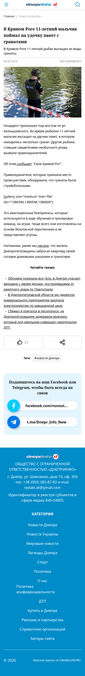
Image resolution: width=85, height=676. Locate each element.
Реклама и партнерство (42, 619)
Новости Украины (42, 534)
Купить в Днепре (42, 610)
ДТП (42, 601)
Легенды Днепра (42, 552)
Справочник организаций (43, 629)
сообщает (24, 164)
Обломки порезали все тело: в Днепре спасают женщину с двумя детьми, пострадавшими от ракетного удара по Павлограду (42, 283)
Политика (42, 571)
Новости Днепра (42, 524)
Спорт (42, 562)
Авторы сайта (43, 638)
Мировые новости (42, 543)
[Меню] (6, 4)
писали (43, 245)
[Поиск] (77, 4)
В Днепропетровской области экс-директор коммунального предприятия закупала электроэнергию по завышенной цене (39, 300)
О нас (42, 580)
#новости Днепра (46, 358)
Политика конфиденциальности (35, 589)
